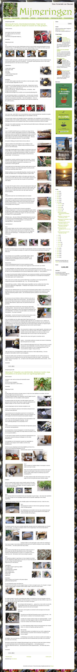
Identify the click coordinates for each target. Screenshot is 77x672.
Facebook (62, 29)
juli (58, 235)
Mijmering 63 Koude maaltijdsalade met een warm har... (64, 229)
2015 (58, 255)
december (60, 203)
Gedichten (33, 18)
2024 (58, 195)
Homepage (29, 656)
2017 (58, 251)
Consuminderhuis (68, 18)
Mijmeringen (7, 18)
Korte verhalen (25, 18)
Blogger (52, 666)
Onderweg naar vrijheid (56, 18)
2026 (58, 191)
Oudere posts (48, 656)
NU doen (58, 51)
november (60, 205)
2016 (58, 253)
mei (59, 238)
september (60, 209)
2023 (58, 196)
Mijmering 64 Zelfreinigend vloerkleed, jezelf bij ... (63, 226)
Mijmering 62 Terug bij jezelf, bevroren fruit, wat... (63, 232)
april (59, 240)
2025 (58, 193)
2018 (58, 250)
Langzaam (64, 59)
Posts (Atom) (14, 658)
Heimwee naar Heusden (43, 18)
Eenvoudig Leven (60, 58)
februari (59, 244)
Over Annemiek (15, 18)
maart (59, 242)
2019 (58, 248)
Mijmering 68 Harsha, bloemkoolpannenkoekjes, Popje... (63, 213)
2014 (58, 257)
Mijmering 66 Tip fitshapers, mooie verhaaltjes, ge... (65, 220)
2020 (58, 202)
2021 (58, 200)
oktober (59, 207)
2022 (58, 198)
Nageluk (58, 69)
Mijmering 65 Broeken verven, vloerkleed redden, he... (64, 223)
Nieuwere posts (9, 656)
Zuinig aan (59, 36)
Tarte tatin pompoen (66, 70)
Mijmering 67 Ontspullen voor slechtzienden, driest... (64, 217)
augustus (60, 210)
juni (59, 237)
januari (59, 245)
